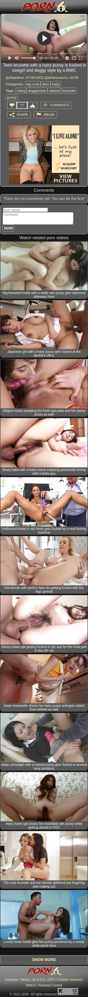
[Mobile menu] (4, 6)
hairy (56, 84)
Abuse (48, 114)
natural (54, 91)
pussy (11, 97)
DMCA (30, 985)
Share (22, 114)
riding (21, 91)
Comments (59, 105)
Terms (24, 979)
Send (8, 228)
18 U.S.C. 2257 (43, 979)
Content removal (69, 979)
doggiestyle (37, 91)
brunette (68, 91)
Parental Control (50, 985)
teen (45, 84)
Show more (44, 960)
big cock (32, 84)
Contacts (11, 979)
